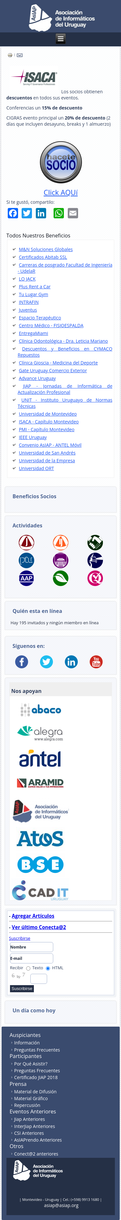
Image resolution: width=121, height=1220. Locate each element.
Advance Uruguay (37, 378)
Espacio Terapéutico (40, 318)
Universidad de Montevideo (48, 414)
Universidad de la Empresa (47, 460)
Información (27, 1043)
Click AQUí (60, 192)
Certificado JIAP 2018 (36, 1077)
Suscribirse (19, 938)
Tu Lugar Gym (33, 294)
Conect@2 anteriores (36, 1154)
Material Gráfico (31, 1098)
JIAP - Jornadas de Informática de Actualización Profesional (65, 389)
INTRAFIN (28, 302)
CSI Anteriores (29, 1133)
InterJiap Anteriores (34, 1126)
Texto (34, 968)
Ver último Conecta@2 (39, 927)
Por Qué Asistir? (30, 1064)
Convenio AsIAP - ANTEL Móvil (50, 445)
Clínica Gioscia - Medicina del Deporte (58, 363)
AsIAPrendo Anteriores (38, 1140)
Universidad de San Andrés (47, 453)
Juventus (28, 310)
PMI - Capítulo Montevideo (46, 429)
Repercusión (27, 1105)
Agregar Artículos (33, 916)
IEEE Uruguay (32, 437)
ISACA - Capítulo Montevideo (49, 422)
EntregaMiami (33, 333)
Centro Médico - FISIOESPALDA (51, 325)
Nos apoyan (26, 691)
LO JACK (27, 279)
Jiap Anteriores (29, 1119)
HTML (55, 968)
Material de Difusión (35, 1091)
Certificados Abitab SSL (43, 257)
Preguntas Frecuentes (37, 1050)
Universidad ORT (36, 468)
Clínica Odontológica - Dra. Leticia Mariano (63, 341)
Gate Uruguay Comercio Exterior (53, 370)
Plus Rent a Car (34, 286)
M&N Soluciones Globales (46, 249)
